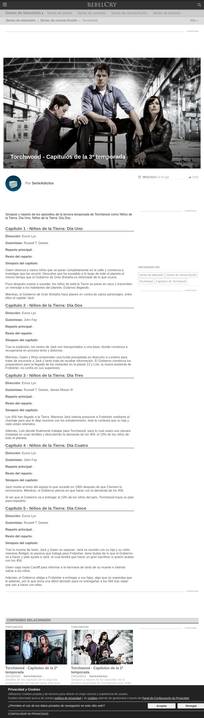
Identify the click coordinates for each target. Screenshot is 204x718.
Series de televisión (23, 13)
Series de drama (59, 13)
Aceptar (162, 705)
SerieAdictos (33, 676)
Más (193, 20)
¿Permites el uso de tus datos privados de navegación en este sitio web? (56, 705)
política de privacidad (68, 698)
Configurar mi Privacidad (28, 713)
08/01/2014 (149, 177)
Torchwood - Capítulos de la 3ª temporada (67, 157)
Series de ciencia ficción (129, 13)
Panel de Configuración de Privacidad (165, 698)
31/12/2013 (12, 676)
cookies (92, 698)
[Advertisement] (102, 43)
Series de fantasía (166, 13)
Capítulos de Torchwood (171, 281)
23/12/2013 (78, 676)
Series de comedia (91, 13)
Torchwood (146, 281)
